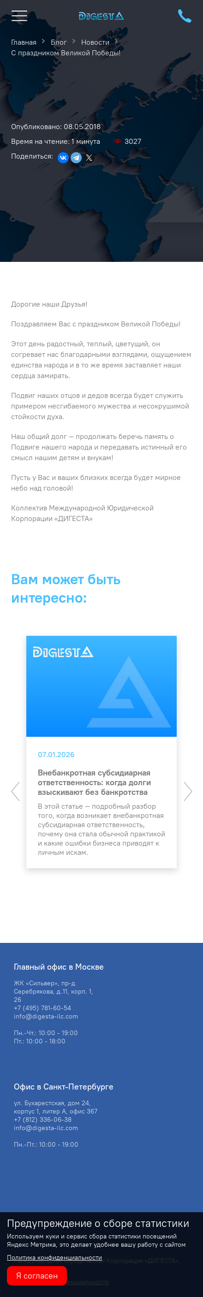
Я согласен (37, 1275)
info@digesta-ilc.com (46, 1016)
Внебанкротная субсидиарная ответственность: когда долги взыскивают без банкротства (94, 782)
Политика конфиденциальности (54, 1257)
